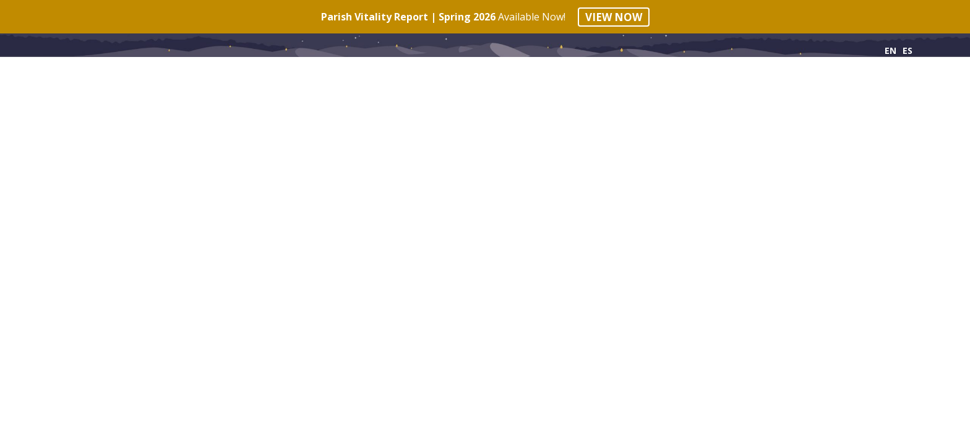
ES (907, 50)
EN (890, 50)
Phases (174, 74)
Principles (85, 74)
